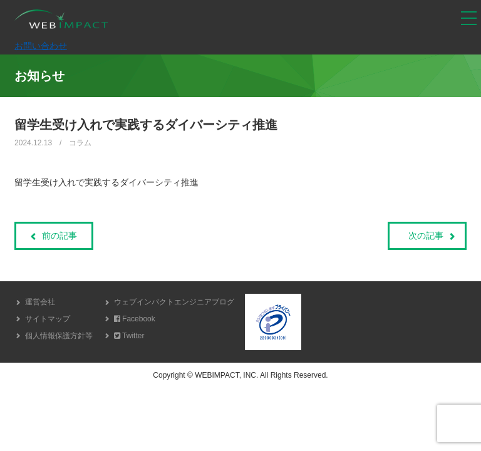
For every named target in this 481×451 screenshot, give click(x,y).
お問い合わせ (40, 46)
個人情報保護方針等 (59, 335)
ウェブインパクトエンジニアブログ (174, 302)
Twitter (129, 335)
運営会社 (40, 302)
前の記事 (59, 236)
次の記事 (425, 236)
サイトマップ (47, 318)
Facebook (134, 318)
